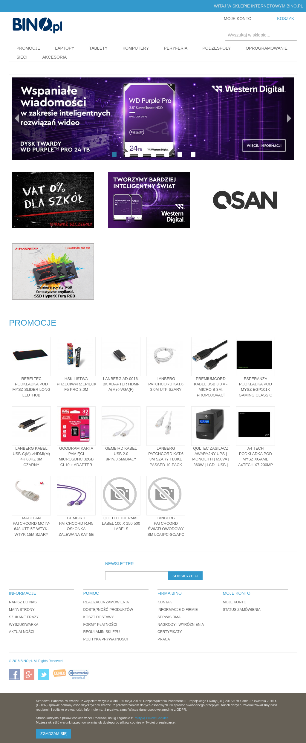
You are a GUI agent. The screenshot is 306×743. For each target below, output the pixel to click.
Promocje (28, 48)
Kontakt (165, 602)
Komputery (136, 48)
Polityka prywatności (105, 639)
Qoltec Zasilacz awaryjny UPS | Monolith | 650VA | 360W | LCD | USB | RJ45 (210, 459)
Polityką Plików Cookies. (151, 718)
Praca (163, 639)
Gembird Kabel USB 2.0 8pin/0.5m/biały (121, 453)
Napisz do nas (23, 602)
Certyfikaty (169, 632)
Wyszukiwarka (23, 625)
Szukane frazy (24, 617)
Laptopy (64, 48)
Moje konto (234, 602)
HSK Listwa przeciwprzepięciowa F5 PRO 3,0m (80, 384)
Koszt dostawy (98, 617)
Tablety (98, 48)
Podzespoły (216, 48)
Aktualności (21, 632)
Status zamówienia (241, 610)
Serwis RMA (168, 617)
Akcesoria (54, 57)
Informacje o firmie (177, 610)
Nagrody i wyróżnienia (180, 625)
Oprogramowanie (266, 48)
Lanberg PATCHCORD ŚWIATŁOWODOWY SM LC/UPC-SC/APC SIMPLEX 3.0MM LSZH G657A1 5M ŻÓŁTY (165, 534)
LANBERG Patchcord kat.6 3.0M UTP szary (165, 384)
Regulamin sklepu (101, 632)
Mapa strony (22, 610)
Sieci (21, 57)
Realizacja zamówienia (106, 602)
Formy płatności (100, 625)
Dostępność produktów (108, 610)
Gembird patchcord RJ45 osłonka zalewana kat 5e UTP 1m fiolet (76, 529)
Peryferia (175, 48)
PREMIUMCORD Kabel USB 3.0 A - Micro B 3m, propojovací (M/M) (210, 389)
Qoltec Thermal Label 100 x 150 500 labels (121, 523)
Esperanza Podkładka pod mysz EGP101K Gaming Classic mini (255, 389)
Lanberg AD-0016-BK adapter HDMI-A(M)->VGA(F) (121, 384)
